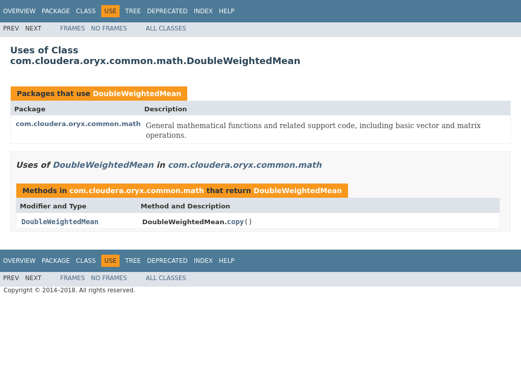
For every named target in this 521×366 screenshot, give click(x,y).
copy (235, 222)
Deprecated (167, 11)
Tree (133, 11)
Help (227, 11)
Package (56, 11)
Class (86, 11)
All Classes (166, 28)
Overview (19, 11)
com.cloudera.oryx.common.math (78, 124)
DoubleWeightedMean (137, 93)
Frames (72, 28)
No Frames (109, 28)
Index (203, 11)
